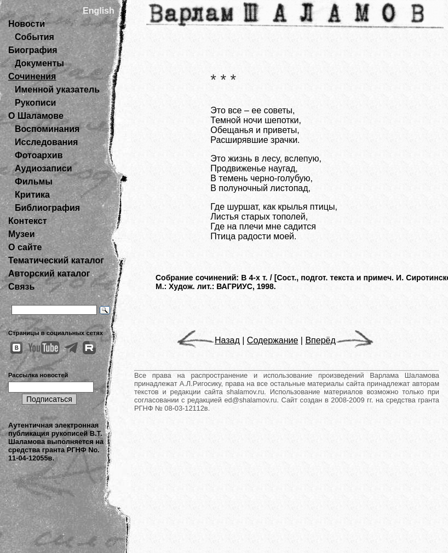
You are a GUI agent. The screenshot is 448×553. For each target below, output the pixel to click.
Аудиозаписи (43, 168)
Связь (21, 286)
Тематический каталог (56, 260)
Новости (26, 23)
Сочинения (32, 76)
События (34, 37)
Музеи (21, 234)
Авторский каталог (49, 273)
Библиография (47, 207)
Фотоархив (38, 155)
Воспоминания (47, 129)
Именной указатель (57, 89)
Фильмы (34, 181)
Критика (32, 194)
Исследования (46, 142)
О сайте (25, 247)
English (98, 10)
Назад (208, 340)
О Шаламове (36, 115)
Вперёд (339, 340)
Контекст (27, 221)
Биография (33, 50)
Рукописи (35, 102)
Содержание (272, 340)
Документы (39, 63)
